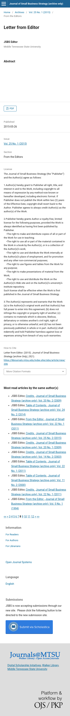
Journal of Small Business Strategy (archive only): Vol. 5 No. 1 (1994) (37, 504)
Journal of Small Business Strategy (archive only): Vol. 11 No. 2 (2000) (38, 480)
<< (5, 516)
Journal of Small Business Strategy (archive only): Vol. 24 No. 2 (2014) (38, 410)
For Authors (12, 540)
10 (25, 516)
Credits (30, 395)
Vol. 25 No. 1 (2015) (39, 12)
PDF (11, 108)
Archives (19, 12)
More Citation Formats (18, 371)
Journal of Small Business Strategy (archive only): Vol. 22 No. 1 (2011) (37, 424)
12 (32, 516)
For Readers (12, 534)
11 (28, 516)
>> (38, 516)
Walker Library (50, 665)
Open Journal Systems (19, 562)
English (10, 583)
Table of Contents (36, 405)
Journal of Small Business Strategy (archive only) (36, 3)
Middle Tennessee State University (27, 668)
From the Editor (35, 419)
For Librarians (13, 546)
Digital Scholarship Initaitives (24, 665)
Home (7, 12)
